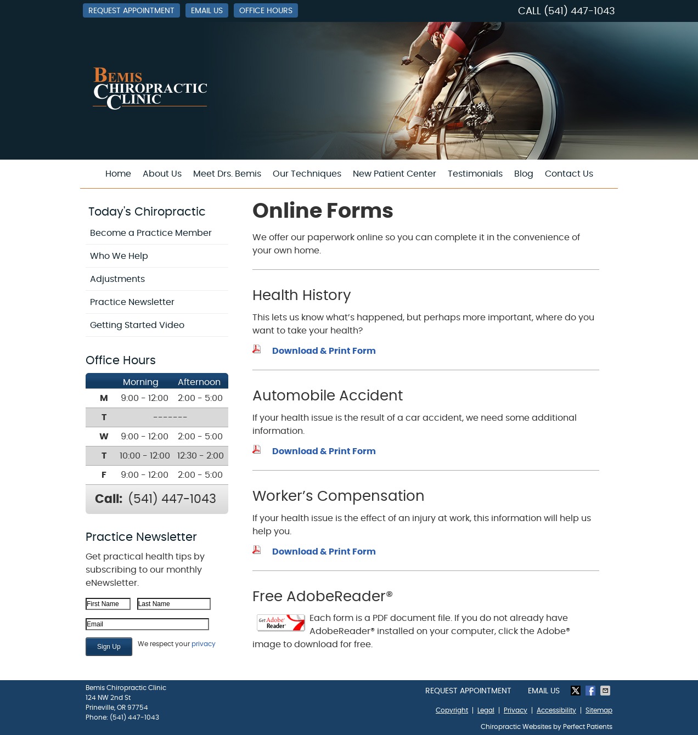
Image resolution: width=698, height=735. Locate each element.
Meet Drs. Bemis (227, 173)
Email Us (207, 11)
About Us (162, 173)
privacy (204, 644)
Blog (523, 173)
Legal (485, 710)
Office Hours (265, 11)
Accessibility (556, 710)
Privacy (515, 710)
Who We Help (119, 256)
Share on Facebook (592, 691)
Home (118, 173)
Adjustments (117, 279)
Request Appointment (131, 11)
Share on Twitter (577, 691)
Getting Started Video (137, 325)
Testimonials (475, 173)
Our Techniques (307, 173)
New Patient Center (394, 173)
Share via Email (606, 691)
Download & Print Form (324, 351)
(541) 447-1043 (579, 11)
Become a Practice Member (151, 233)
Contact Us (569, 173)
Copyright (452, 710)
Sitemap (599, 710)
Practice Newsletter (132, 302)
